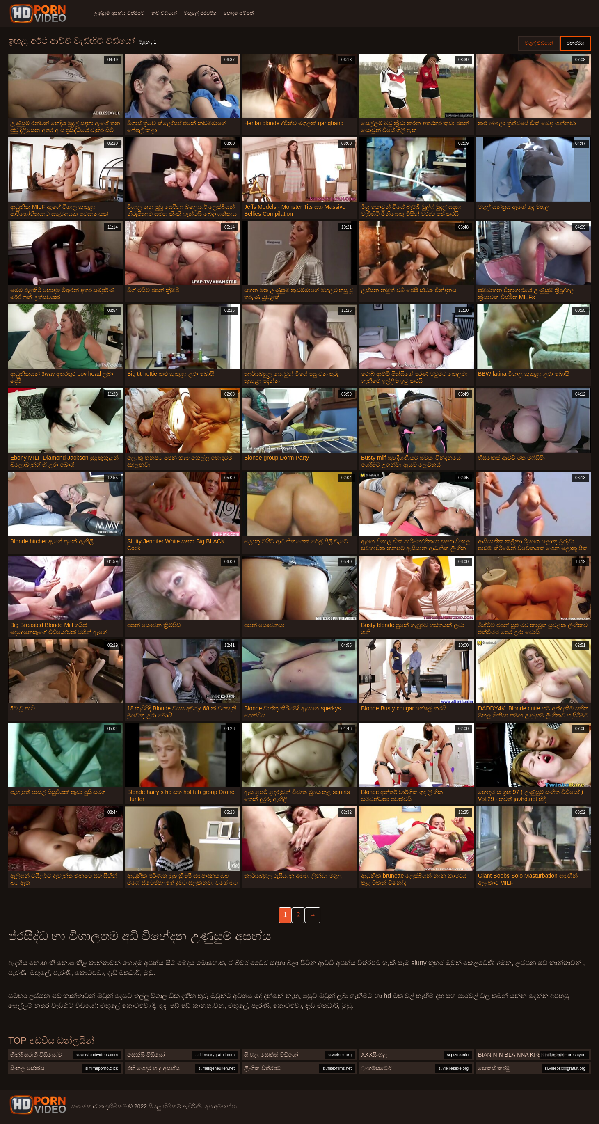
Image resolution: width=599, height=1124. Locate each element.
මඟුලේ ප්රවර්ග (206, 13)
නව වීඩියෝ (167, 13)
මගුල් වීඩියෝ (539, 43)
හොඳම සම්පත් (247, 13)
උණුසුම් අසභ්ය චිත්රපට (119, 13)
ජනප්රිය (575, 43)
